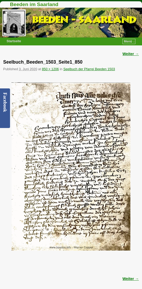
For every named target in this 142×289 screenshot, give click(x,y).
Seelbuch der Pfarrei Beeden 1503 (89, 69)
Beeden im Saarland (34, 4)
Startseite (14, 41)
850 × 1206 (50, 69)
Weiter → (130, 54)
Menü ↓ (129, 41)
